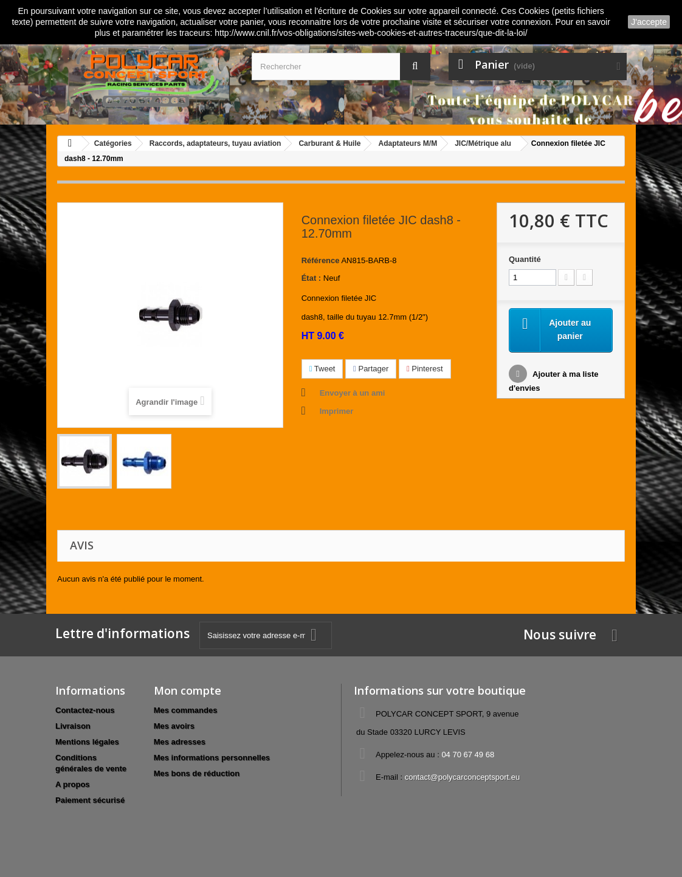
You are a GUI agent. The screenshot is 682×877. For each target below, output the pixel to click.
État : (311, 278)
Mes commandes (186, 710)
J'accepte (649, 22)
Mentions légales (87, 741)
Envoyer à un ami (352, 392)
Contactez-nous (85, 710)
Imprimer (337, 411)
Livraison (73, 726)
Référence (320, 260)
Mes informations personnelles (212, 757)
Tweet (322, 368)
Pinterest (425, 368)
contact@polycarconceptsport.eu (462, 777)
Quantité (525, 259)
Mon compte (187, 690)
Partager (370, 368)
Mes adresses (179, 741)
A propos (72, 784)
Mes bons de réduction (197, 773)
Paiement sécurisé (90, 800)
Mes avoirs (174, 726)
